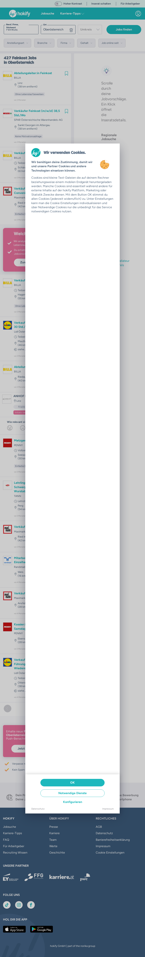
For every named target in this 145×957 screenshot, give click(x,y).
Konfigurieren (72, 802)
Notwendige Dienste (72, 793)
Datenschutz (38, 808)
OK (72, 782)
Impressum (108, 808)
